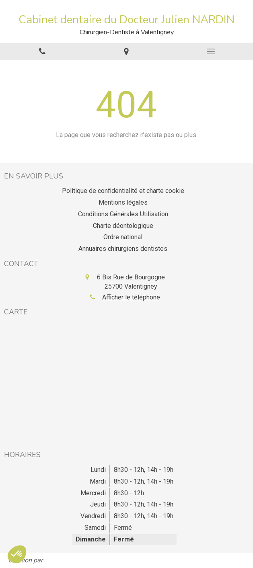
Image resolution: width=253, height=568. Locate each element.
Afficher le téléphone (131, 297)
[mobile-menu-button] (211, 51)
